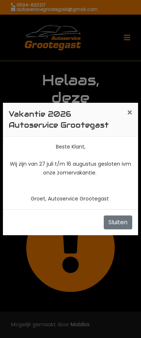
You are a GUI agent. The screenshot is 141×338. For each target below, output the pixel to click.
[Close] (129, 113)
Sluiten (117, 222)
